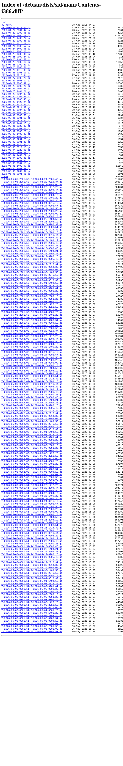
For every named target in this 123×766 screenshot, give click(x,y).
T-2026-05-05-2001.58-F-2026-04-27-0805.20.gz (31, 281)
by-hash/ (6, 25)
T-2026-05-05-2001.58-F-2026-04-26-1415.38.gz (31, 271)
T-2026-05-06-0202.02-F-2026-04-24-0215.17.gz (31, 418)
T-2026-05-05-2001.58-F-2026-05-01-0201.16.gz (31, 329)
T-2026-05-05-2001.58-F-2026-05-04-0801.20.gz (31, 370)
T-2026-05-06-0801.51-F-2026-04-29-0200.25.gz (31, 661)
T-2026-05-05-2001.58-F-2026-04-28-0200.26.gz (31, 290)
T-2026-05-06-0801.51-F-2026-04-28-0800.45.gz (31, 651)
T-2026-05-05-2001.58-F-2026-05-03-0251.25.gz (31, 354)
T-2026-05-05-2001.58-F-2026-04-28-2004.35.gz (31, 300)
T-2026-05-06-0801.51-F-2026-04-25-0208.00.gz (31, 610)
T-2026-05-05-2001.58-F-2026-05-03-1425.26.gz (31, 361)
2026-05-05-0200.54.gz (15, 188)
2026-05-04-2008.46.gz (15, 185)
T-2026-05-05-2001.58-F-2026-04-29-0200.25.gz (31, 303)
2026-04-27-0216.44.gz (15, 86)
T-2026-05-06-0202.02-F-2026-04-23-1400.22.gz (31, 412)
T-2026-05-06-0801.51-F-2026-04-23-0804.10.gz (31, 587)
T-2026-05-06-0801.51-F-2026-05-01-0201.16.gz (31, 686)
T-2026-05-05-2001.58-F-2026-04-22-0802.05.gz (31, 217)
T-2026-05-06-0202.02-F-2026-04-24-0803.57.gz (31, 421)
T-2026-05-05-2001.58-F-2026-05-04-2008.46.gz (31, 377)
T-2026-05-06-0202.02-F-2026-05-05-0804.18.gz (31, 562)
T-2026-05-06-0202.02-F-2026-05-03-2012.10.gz (31, 543)
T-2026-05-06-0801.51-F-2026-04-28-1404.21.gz (31, 654)
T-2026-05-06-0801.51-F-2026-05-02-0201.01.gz (31, 699)
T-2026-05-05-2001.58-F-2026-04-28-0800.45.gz (31, 294)
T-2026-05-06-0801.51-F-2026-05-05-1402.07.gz (31, 744)
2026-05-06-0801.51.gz (15, 204)
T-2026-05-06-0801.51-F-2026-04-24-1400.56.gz (31, 603)
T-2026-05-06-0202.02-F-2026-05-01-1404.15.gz (31, 514)
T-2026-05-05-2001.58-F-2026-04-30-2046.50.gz (31, 325)
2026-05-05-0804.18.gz (15, 191)
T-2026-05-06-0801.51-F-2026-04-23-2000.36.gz (31, 594)
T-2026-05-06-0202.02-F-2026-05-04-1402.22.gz (31, 552)
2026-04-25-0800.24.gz (15, 64)
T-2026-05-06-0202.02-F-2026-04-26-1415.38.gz (31, 450)
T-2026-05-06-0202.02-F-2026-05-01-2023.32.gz (31, 517)
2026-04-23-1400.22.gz (15, 41)
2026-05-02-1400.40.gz (15, 156)
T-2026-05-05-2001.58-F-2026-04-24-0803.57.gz (31, 242)
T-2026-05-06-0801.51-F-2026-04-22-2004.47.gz (31, 581)
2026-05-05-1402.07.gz (15, 195)
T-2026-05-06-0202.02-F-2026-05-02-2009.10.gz (31, 530)
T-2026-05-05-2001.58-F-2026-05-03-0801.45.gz (31, 357)
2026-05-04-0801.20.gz (15, 179)
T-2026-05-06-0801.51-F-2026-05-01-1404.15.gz (31, 693)
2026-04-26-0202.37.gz (15, 73)
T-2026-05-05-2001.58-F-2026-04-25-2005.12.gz (31, 262)
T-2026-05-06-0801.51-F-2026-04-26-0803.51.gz (31, 626)
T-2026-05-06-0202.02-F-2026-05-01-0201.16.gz (31, 507)
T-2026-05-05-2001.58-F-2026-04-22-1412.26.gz (31, 220)
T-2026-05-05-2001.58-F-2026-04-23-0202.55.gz (31, 226)
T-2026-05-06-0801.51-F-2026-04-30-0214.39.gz (31, 674)
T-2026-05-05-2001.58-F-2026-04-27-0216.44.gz (31, 278)
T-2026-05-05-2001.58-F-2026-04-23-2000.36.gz (31, 236)
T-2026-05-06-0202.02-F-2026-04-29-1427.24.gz (31, 488)
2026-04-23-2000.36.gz (15, 44)
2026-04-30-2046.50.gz (15, 134)
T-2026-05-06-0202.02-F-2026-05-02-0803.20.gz (31, 523)
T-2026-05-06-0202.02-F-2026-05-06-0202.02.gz (31, 571)
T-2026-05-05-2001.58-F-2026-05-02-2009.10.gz (31, 351)
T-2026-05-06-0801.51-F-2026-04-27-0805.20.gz (31, 638)
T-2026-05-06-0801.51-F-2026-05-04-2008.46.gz (31, 734)
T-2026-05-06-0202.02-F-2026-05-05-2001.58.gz (31, 568)
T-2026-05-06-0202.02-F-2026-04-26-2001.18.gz (31, 453)
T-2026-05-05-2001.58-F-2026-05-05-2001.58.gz (31, 389)
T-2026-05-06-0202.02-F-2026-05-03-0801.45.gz (31, 536)
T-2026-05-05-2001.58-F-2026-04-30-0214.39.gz (31, 316)
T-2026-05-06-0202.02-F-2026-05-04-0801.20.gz (31, 549)
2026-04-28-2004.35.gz (15, 108)
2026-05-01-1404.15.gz (15, 143)
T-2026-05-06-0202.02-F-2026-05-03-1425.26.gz (31, 539)
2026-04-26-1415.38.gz (15, 80)
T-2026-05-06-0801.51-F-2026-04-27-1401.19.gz (31, 642)
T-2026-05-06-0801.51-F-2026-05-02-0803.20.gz (31, 702)
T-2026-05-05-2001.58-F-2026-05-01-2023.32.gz (31, 338)
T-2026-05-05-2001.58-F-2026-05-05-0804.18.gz (31, 383)
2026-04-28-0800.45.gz (15, 102)
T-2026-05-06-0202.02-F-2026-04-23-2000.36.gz (31, 415)
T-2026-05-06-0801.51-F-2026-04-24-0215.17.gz (31, 597)
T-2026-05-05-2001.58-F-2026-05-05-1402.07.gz (31, 386)
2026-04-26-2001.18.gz (15, 83)
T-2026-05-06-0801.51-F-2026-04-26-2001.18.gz (31, 632)
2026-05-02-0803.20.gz (15, 153)
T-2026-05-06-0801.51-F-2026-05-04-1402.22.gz (31, 731)
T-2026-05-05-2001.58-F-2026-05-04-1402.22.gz (31, 373)
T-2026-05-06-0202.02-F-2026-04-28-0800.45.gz (31, 472)
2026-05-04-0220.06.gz (15, 175)
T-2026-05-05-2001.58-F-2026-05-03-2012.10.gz (31, 364)
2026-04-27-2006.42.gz (15, 96)
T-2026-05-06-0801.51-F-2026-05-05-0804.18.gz (31, 741)
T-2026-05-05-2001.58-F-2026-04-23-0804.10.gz (31, 230)
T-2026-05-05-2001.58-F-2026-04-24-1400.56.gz (31, 246)
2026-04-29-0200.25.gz (15, 112)
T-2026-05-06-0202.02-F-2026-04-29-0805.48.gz (31, 485)
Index (4, 207)
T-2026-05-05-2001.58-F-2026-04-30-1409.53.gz (31, 322)
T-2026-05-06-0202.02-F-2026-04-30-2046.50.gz (31, 504)
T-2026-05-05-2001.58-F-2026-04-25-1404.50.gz (31, 258)
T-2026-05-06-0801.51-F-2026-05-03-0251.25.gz (31, 712)
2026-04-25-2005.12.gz (15, 70)
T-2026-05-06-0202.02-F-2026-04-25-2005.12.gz (31, 440)
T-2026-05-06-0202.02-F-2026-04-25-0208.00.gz (31, 431)
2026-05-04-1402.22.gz (15, 182)
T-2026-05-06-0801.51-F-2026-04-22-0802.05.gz (31, 575)
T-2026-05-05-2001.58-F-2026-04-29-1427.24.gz (31, 310)
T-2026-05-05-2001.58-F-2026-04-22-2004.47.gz (31, 223)
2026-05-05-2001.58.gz (15, 198)
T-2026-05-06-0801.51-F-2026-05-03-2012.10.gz (31, 721)
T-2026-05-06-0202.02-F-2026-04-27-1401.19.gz (31, 463)
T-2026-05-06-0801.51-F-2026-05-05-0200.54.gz (31, 737)
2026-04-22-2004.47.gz (15, 32)
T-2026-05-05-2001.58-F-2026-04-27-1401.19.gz (31, 284)
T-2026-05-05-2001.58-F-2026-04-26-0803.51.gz (31, 268)
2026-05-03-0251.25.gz (15, 163)
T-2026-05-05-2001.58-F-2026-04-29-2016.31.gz (31, 313)
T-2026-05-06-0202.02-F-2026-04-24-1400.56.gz (31, 424)
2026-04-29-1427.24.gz (15, 118)
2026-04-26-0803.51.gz (15, 76)
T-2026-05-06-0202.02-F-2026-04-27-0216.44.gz (31, 456)
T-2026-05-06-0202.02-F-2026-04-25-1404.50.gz (31, 437)
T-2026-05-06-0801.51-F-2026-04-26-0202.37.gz (31, 622)
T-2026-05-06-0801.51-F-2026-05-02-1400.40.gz (31, 705)
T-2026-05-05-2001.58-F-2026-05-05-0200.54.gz (31, 380)
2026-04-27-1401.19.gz (15, 92)
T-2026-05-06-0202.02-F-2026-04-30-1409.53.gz (31, 501)
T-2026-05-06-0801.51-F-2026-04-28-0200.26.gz (31, 648)
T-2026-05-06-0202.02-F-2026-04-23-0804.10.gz (31, 408)
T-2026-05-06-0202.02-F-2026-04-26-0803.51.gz (31, 447)
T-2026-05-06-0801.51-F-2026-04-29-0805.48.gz (31, 664)
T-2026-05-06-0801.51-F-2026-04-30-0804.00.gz (31, 677)
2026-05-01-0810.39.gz (15, 140)
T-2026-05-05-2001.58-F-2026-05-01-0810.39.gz (31, 332)
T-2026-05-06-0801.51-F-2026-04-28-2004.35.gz (31, 658)
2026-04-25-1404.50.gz (15, 67)
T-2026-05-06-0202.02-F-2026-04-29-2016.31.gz (31, 492)
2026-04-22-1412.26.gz (15, 29)
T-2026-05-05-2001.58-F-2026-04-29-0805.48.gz (31, 306)
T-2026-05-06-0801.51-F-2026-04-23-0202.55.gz (31, 584)
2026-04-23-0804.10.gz (15, 38)
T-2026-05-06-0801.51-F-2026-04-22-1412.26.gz (31, 578)
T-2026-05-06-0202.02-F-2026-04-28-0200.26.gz (31, 469)
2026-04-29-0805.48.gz (15, 115)
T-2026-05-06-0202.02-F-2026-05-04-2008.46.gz (31, 555)
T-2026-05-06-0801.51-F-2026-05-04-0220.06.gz (31, 725)
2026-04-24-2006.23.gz (15, 57)
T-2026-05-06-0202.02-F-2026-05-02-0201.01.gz (31, 520)
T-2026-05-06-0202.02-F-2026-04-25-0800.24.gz (31, 434)
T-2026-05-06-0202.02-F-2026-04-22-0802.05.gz (31, 396)
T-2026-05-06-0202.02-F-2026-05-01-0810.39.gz (31, 511)
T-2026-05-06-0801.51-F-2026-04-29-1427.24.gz (31, 667)
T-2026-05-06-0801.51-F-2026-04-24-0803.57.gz (31, 600)
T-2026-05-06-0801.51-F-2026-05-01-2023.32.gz (31, 696)
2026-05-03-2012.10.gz (15, 172)
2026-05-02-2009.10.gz (15, 159)
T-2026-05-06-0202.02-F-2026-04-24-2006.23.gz (31, 428)
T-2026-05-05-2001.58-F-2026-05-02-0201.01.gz (31, 341)
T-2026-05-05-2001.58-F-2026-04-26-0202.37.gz (31, 265)
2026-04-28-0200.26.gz (15, 99)
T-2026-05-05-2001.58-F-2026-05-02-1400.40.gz (31, 348)
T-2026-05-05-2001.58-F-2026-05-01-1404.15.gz (31, 335)
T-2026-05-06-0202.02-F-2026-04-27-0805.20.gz (31, 460)
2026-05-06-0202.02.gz (15, 201)
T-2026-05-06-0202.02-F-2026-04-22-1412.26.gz (31, 399)
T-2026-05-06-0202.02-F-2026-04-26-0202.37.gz (31, 444)
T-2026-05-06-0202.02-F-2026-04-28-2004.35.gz (31, 479)
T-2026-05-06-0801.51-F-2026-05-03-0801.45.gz (31, 715)
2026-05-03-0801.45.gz (15, 166)
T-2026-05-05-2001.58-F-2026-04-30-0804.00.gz (31, 319)
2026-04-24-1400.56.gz (15, 54)
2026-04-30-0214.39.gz (15, 124)
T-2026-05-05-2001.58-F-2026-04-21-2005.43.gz (31, 211)
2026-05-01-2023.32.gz (15, 147)
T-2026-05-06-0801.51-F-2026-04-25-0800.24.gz (31, 613)
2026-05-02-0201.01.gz (15, 150)
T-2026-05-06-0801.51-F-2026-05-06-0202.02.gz (31, 750)
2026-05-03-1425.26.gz (15, 169)
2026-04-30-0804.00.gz (15, 127)
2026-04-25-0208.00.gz (15, 60)
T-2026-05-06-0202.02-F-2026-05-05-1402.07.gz (31, 565)
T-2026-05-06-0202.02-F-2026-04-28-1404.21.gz (31, 476)
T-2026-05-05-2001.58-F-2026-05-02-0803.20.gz (31, 345)
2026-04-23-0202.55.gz (15, 35)
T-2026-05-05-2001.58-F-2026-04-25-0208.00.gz (31, 252)
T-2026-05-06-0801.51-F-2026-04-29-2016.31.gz (31, 670)
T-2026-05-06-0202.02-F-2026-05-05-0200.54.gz (31, 559)
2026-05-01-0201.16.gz (15, 137)
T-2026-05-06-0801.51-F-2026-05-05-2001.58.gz (31, 747)
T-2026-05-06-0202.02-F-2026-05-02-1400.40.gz (31, 527)
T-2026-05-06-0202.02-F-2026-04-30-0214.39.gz (31, 495)
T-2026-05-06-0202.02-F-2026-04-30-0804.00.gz (31, 498)
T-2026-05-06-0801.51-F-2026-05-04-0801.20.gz (31, 728)
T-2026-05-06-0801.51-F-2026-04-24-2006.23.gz (31, 606)
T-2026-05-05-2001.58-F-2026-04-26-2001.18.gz (31, 274)
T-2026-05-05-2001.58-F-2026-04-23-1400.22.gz (31, 233)
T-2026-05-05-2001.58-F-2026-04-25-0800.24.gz (31, 255)
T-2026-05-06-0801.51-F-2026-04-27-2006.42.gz (31, 645)
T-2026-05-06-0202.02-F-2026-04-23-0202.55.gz (31, 405)
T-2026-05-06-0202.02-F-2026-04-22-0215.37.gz (31, 393)
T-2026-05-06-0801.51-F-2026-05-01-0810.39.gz (31, 689)
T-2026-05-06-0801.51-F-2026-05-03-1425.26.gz (31, 718)
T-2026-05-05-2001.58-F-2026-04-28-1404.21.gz (31, 297)
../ (3, 22)
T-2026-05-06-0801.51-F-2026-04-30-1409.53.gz (31, 680)
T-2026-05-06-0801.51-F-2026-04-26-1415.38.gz (31, 629)
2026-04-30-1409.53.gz (15, 131)
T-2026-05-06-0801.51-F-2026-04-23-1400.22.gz (31, 591)
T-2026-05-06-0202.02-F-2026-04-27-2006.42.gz (31, 466)
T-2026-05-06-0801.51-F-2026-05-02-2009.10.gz (31, 709)
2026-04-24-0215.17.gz (15, 48)
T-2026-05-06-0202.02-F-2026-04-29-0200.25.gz (31, 482)
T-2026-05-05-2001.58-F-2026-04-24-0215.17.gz (31, 239)
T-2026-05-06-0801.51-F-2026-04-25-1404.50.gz (31, 616)
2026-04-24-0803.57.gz (15, 51)
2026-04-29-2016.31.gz (15, 121)
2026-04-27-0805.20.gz (15, 89)
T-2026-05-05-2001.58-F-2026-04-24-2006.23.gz (31, 249)
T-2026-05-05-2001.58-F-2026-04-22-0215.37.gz (31, 214)
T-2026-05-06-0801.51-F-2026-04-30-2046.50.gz (31, 683)
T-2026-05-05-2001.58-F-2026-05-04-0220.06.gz (31, 367)
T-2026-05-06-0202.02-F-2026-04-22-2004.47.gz (31, 402)
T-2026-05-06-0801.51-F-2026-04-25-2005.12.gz (31, 619)
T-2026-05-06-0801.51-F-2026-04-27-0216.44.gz (31, 635)
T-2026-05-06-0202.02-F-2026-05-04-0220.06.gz (31, 546)
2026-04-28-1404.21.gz (15, 105)
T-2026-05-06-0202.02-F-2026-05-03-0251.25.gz (31, 533)
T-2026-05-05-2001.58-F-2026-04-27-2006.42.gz (31, 287)
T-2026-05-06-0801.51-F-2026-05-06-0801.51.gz (31, 753)
